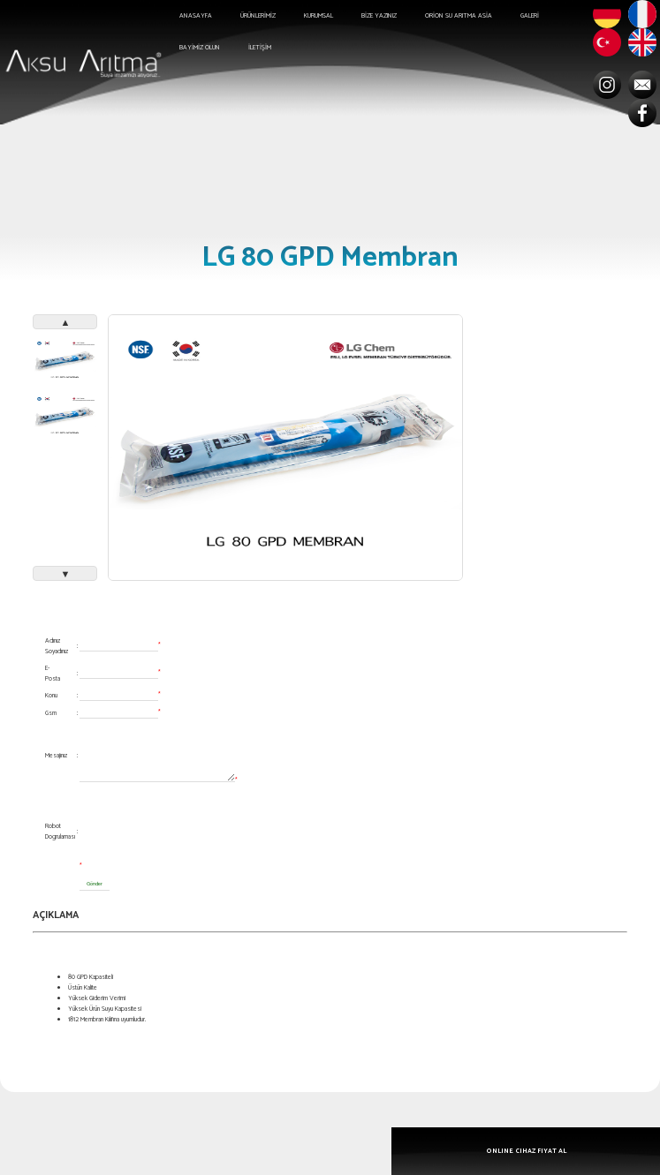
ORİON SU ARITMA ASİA (458, 16)
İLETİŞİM (259, 47)
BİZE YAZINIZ (379, 16)
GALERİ (529, 16)
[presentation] (214, 826)
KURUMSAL (318, 16)
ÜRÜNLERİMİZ (258, 16)
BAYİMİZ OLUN (199, 47)
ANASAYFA (195, 16)
